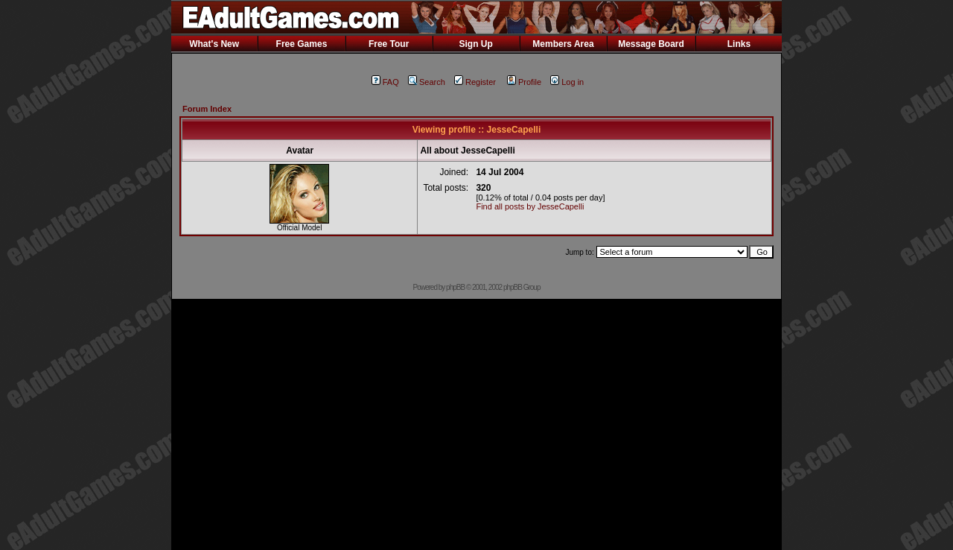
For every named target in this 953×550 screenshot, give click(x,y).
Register (475, 82)
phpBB (455, 287)
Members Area (562, 44)
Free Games (302, 44)
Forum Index (207, 108)
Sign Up (475, 44)
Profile (524, 82)
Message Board (651, 44)
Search (426, 82)
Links (738, 44)
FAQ (385, 82)
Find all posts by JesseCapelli (530, 206)
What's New (214, 44)
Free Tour (389, 44)
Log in (567, 82)
